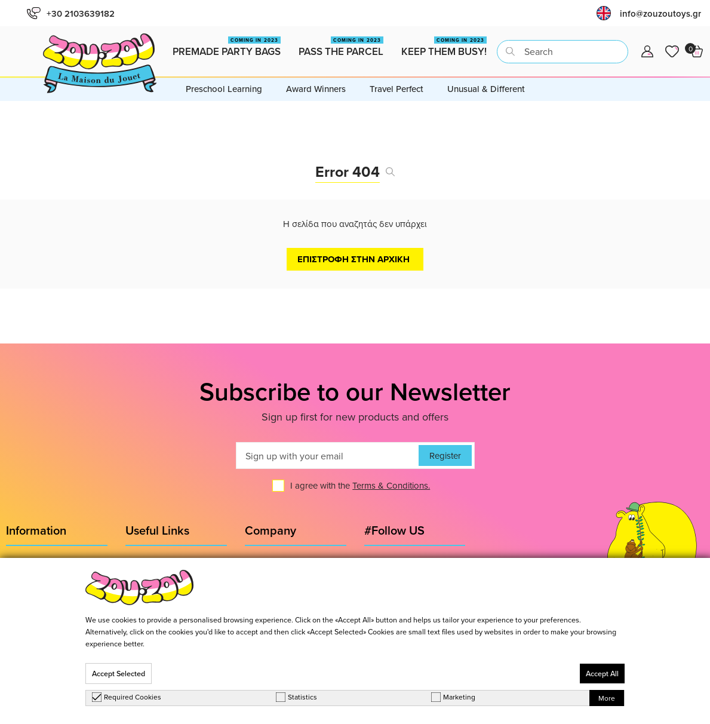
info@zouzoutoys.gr (660, 13)
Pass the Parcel (341, 47)
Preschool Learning (224, 88)
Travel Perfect (396, 88)
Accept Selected (118, 673)
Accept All (602, 673)
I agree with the (360, 485)
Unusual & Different (486, 88)
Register (445, 455)
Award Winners (316, 88)
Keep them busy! (444, 47)
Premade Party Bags (227, 47)
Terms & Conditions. (391, 485)
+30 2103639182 (71, 13)
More (606, 698)
